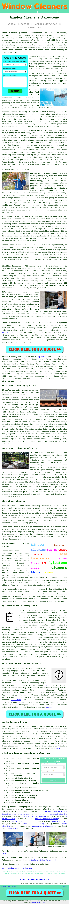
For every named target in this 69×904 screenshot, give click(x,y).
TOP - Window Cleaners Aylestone (17, 868)
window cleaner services (38, 743)
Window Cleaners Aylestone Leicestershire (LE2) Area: (28, 33)
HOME (34, 12)
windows (35, 276)
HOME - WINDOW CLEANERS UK (34, 879)
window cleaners (59, 167)
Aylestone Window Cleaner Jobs (43, 860)
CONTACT (53, 12)
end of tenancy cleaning (47, 819)
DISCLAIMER (62, 12)
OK (44, 903)
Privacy (65, 886)
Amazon (49, 707)
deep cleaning (14, 829)
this (47, 685)
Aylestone (42, 357)
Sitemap (3, 886)
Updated (14, 886)
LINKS (40, 12)
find (9, 726)
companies (49, 160)
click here (16, 700)
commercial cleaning (57, 814)
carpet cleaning (59, 821)
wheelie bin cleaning (33, 824)
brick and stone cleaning (34, 816)
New (9, 886)
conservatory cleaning (42, 826)
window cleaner (24, 98)
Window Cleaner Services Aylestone (26, 753)
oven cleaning (24, 814)
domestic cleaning (20, 821)
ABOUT (47, 12)
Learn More (36, 903)
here (58, 748)
